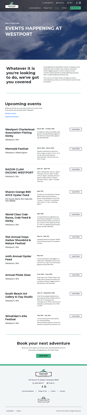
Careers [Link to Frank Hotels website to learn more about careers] (18, 411)
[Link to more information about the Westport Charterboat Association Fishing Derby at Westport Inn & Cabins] (76, 129)
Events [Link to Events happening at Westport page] (57, 8)
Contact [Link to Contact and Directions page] (64, 8)
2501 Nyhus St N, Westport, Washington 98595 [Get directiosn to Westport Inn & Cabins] (43, 380)
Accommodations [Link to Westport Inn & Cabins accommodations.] (28, 391)
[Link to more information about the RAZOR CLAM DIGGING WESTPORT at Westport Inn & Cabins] (76, 169)
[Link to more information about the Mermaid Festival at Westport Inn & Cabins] (76, 148)
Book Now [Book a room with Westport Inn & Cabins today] (75, 8)
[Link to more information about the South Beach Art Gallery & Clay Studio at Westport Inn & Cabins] (76, 293)
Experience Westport (12, 116)
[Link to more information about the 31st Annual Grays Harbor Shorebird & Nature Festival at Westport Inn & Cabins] (76, 237)
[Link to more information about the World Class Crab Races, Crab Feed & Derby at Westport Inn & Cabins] (76, 214)
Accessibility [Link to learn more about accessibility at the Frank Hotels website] (9, 411)
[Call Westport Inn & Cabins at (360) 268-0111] (48, 2)
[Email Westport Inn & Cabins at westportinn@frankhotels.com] (61, 2)
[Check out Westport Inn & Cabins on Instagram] (80, 3)
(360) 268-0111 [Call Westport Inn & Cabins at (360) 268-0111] (38, 383)
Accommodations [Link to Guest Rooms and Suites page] (35, 8)
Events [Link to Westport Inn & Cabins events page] (53, 391)
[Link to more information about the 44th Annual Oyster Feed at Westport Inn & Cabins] (76, 256)
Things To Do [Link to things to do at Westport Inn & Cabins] (42, 391)
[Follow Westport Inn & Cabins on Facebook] (77, 3)
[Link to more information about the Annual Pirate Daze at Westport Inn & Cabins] (76, 275)
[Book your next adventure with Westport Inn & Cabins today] (43, 356)
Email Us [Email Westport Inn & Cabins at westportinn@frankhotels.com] (50, 383)
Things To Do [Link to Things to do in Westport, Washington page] (47, 8)
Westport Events (10, 113)
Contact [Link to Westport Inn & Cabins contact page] (62, 391)
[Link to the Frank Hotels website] (43, 400)
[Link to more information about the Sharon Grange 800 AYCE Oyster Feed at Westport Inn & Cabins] (76, 192)
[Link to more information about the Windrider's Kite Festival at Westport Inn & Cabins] (76, 316)
